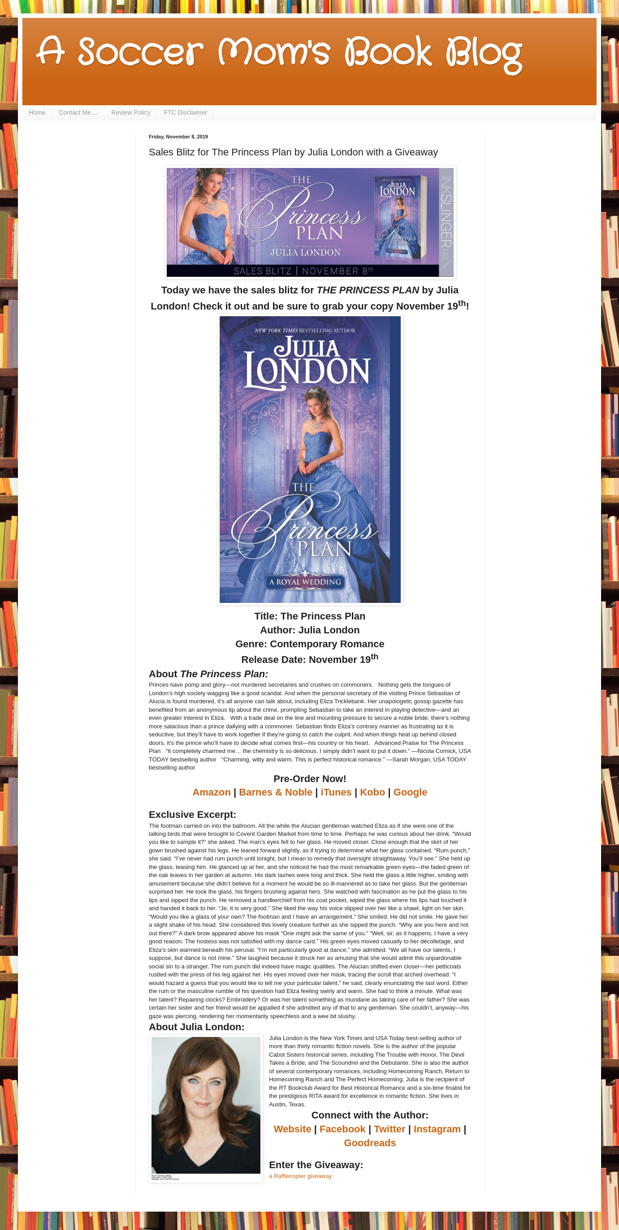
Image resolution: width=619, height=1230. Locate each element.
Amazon (211, 792)
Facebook (343, 1129)
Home (37, 112)
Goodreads (370, 1142)
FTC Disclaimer (185, 112)
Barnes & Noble (275, 792)
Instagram (437, 1129)
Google (411, 792)
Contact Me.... (78, 112)
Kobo (372, 792)
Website (293, 1129)
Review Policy (131, 112)
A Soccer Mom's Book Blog (278, 53)
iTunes (336, 792)
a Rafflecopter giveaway (300, 1176)
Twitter (389, 1129)
